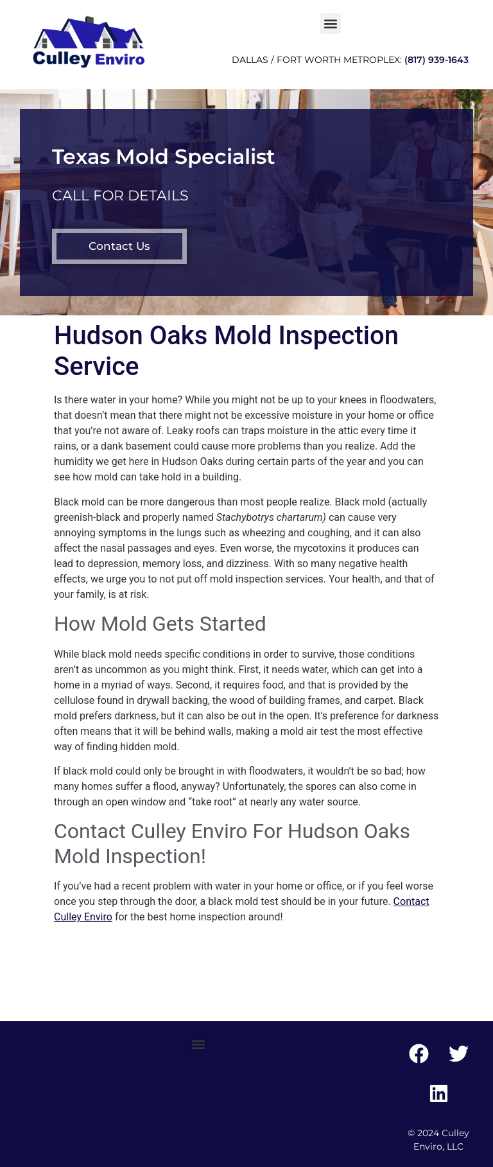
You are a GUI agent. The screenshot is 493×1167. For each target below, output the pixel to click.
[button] (330, 23)
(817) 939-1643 (436, 60)
